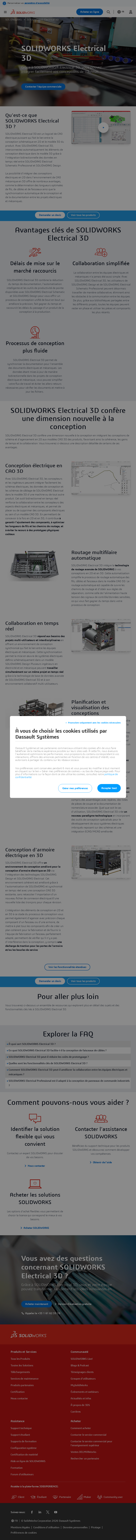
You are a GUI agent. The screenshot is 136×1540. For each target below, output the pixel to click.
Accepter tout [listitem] (109, 788)
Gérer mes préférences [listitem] (75, 788)
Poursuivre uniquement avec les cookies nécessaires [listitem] (94, 723)
